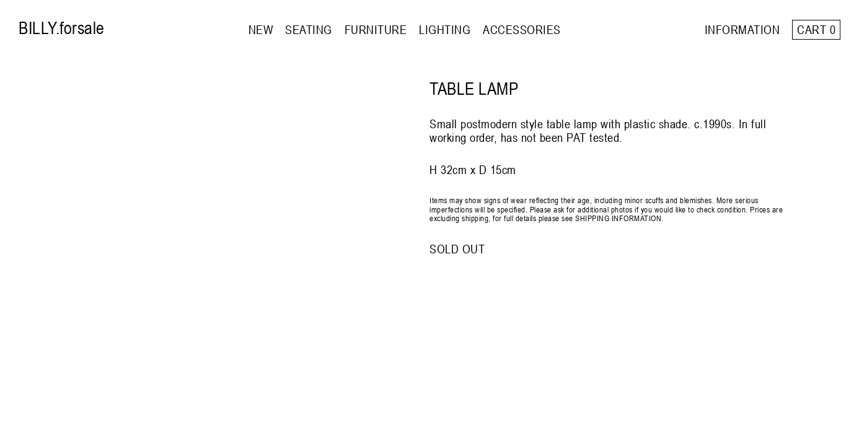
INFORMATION (742, 29)
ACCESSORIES (522, 29)
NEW (261, 29)
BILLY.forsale (62, 28)
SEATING (308, 29)
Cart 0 (816, 29)
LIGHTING (444, 29)
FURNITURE (376, 29)
